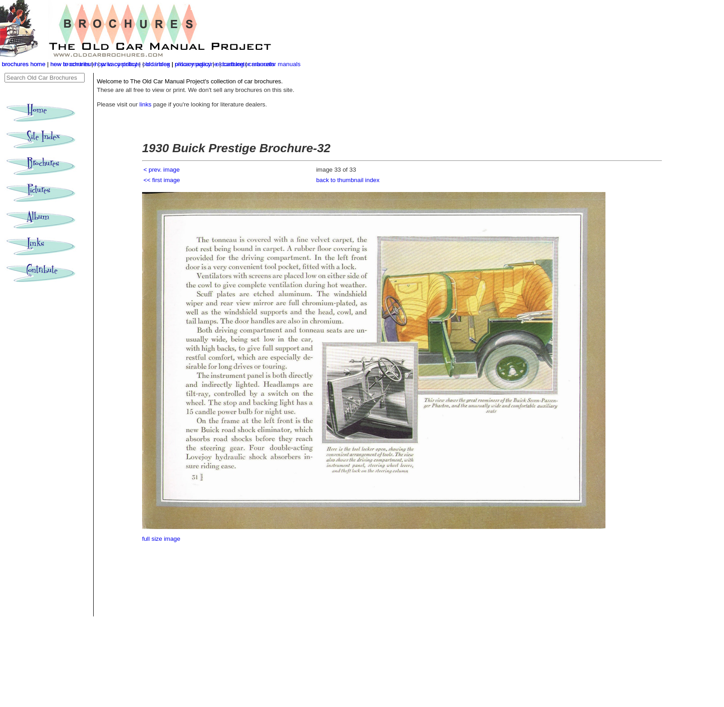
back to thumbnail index (348, 180)
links (145, 104)
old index (158, 64)
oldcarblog (230, 64)
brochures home (23, 64)
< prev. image (161, 169)
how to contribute (118, 64)
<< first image (161, 180)
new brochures (70, 64)
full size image (161, 538)
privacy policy (194, 64)
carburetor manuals (274, 64)
